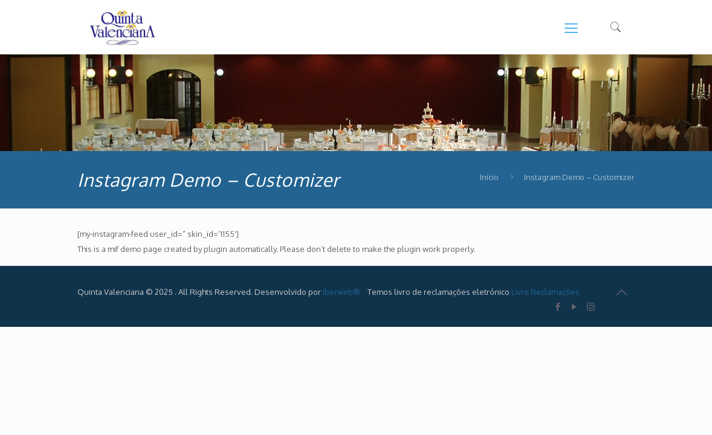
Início (489, 177)
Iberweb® (341, 292)
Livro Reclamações (545, 292)
